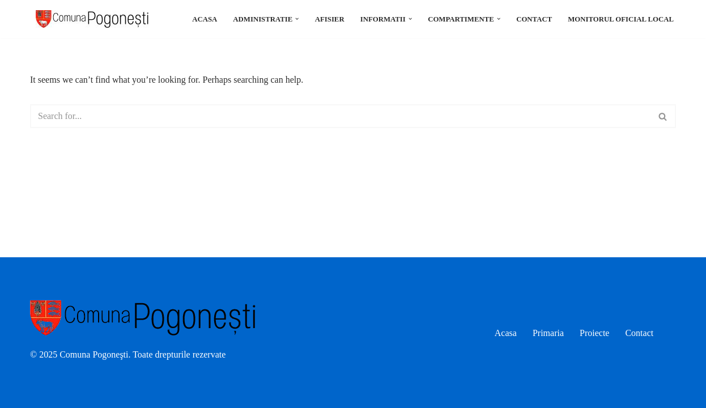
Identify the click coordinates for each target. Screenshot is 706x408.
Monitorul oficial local (621, 19)
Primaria (548, 333)
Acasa (204, 19)
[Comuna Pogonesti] (89, 19)
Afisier (330, 19)
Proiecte (594, 333)
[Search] (340, 116)
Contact (534, 19)
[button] (297, 18)
